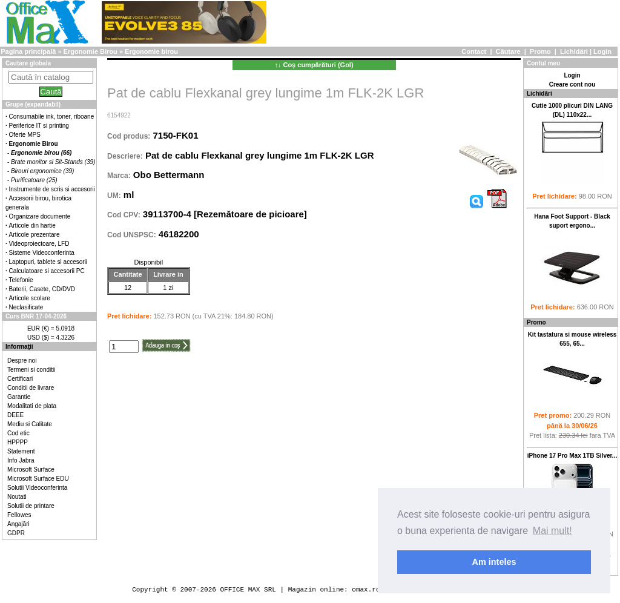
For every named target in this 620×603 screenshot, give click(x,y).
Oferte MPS (25, 134)
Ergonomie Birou (90, 51)
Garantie (18, 397)
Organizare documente (40, 216)
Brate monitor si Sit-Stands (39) (53, 162)
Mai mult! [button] (552, 531)
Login (602, 51)
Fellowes (19, 515)
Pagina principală (28, 51)
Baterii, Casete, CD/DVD (42, 289)
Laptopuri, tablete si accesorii (48, 262)
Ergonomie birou (151, 51)
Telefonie (21, 280)
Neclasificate (26, 307)
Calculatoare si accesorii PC (47, 271)
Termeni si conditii (31, 369)
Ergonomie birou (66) (41, 153)
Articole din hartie (32, 225)
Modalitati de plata (31, 406)
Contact (473, 51)
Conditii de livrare (30, 387)
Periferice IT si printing (39, 125)
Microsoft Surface (30, 469)
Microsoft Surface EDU (38, 478)
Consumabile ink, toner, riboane (51, 116)
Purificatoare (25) (34, 180)
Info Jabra (20, 460)
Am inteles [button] (494, 562)
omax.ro (366, 589)
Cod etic (18, 433)
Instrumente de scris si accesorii (52, 189)
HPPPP (17, 442)
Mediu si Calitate (29, 424)
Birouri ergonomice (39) (42, 171)
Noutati (17, 496)
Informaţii (19, 346)
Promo (540, 51)
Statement (21, 451)
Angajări (18, 524)
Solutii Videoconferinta (37, 487)
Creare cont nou (572, 84)
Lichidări (574, 51)
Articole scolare (29, 298)
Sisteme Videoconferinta (41, 252)
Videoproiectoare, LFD (39, 243)
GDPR (16, 533)
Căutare (508, 51)
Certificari (20, 378)
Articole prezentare (34, 234)
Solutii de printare (30, 505)
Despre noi (21, 360)
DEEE (15, 415)
